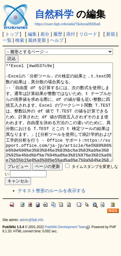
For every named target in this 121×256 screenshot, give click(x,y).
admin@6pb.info (32, 239)
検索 (19, 40)
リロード (88, 34)
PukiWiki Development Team (67, 246)
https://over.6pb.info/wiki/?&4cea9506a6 (68, 24)
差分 (44, 34)
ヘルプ (57, 40)
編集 (32, 34)
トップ (12, 34)
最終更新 (37, 40)
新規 (110, 34)
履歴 (57, 34)
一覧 (7, 40)
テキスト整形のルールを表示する (52, 210)
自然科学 (54, 14)
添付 (70, 34)
